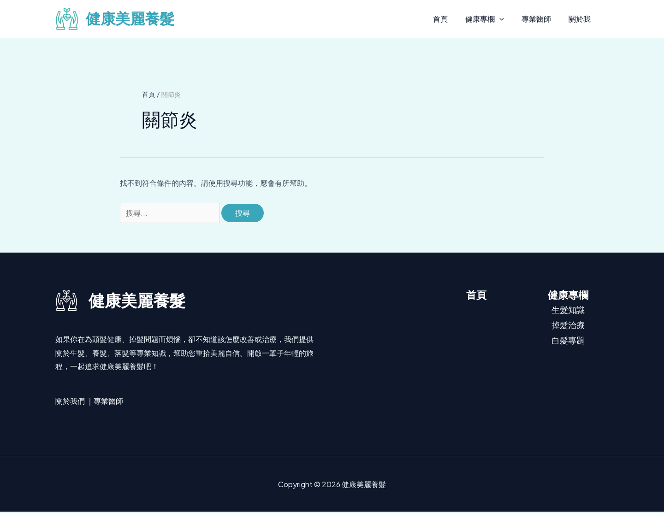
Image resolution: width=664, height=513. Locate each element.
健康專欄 (491, 18)
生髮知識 (568, 310)
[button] (506, 18)
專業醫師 (540, 19)
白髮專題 (568, 341)
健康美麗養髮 (130, 19)
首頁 (450, 19)
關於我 (581, 19)
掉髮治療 (568, 326)
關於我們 (70, 402)
